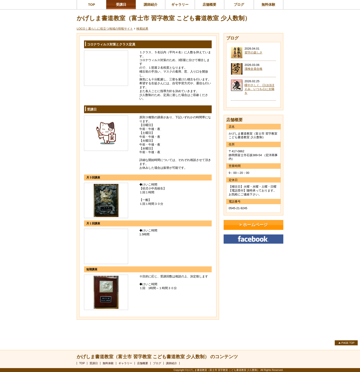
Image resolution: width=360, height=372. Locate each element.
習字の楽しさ (253, 52)
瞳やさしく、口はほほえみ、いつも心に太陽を (259, 89)
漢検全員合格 (253, 68)
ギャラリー (179, 4)
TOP (91, 4)
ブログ (239, 4)
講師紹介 (151, 4)
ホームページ (255, 225)
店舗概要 (209, 4)
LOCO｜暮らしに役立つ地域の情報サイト (105, 28)
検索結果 (142, 28)
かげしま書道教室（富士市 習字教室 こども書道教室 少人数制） (163, 18)
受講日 (121, 4)
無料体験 (268, 4)
